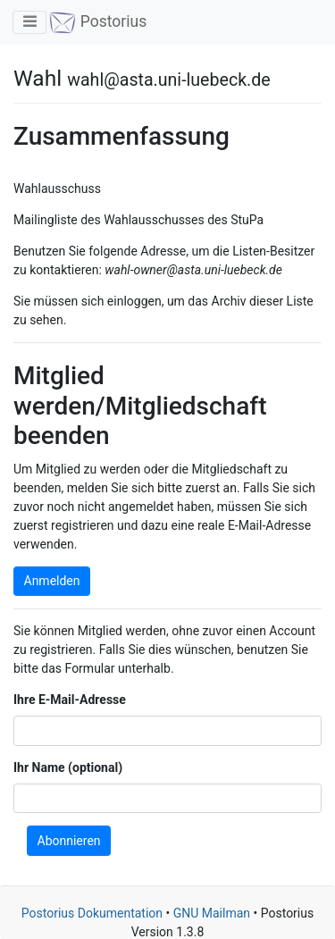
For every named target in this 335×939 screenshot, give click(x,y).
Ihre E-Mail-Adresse (69, 699)
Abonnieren (69, 841)
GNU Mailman (211, 913)
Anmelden (52, 581)
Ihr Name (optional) (67, 767)
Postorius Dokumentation (92, 913)
